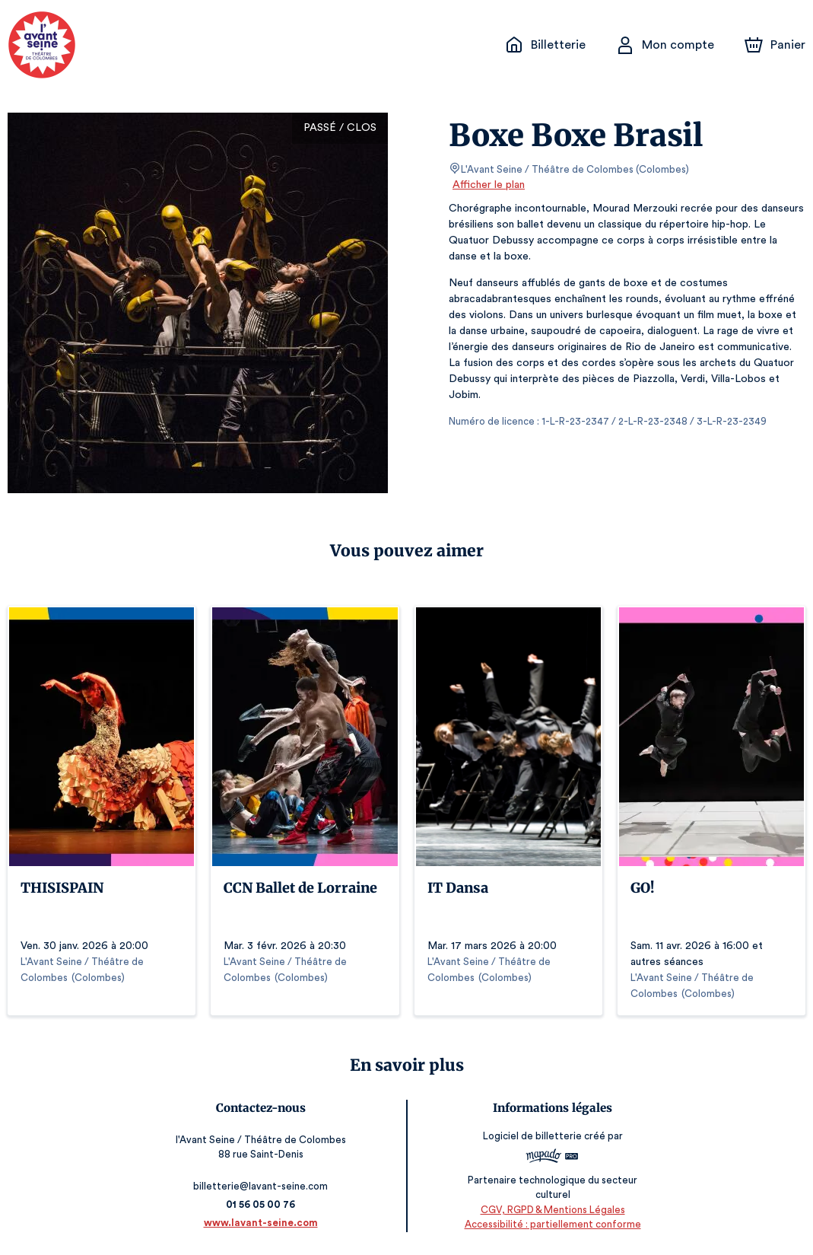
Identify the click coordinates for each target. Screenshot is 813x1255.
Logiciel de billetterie (531, 1140)
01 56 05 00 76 (263, 1204)
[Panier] (775, 45)
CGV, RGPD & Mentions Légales (550, 1209)
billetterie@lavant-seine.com (263, 1186)
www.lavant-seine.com (263, 1222)
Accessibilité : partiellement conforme (550, 1224)
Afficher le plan (487, 185)
